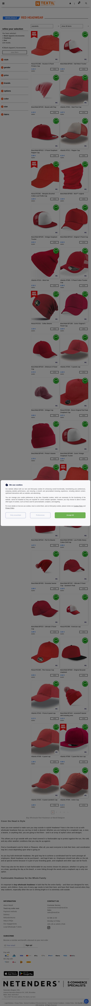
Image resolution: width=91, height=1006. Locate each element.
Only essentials (15, 515)
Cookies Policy (81, 506)
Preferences (40, 515)
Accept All (70, 515)
